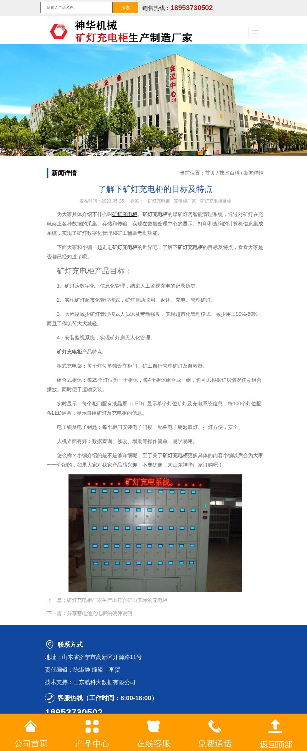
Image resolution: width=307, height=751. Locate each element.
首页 (217, 173)
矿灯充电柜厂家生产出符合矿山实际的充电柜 (124, 600)
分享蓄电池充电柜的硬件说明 (106, 613)
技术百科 (236, 173)
